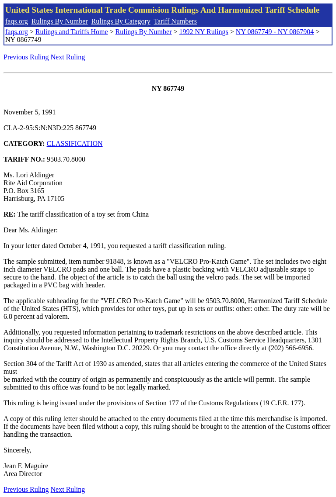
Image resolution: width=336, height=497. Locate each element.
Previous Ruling (26, 57)
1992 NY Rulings (203, 31)
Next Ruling (68, 57)
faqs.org (16, 21)
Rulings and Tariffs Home (71, 31)
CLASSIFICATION (75, 143)
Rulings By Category (120, 21)
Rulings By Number (60, 21)
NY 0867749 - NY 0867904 (275, 31)
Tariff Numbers (175, 21)
